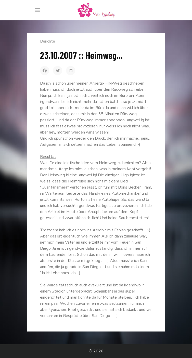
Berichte (47, 41)
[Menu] (37, 10)
